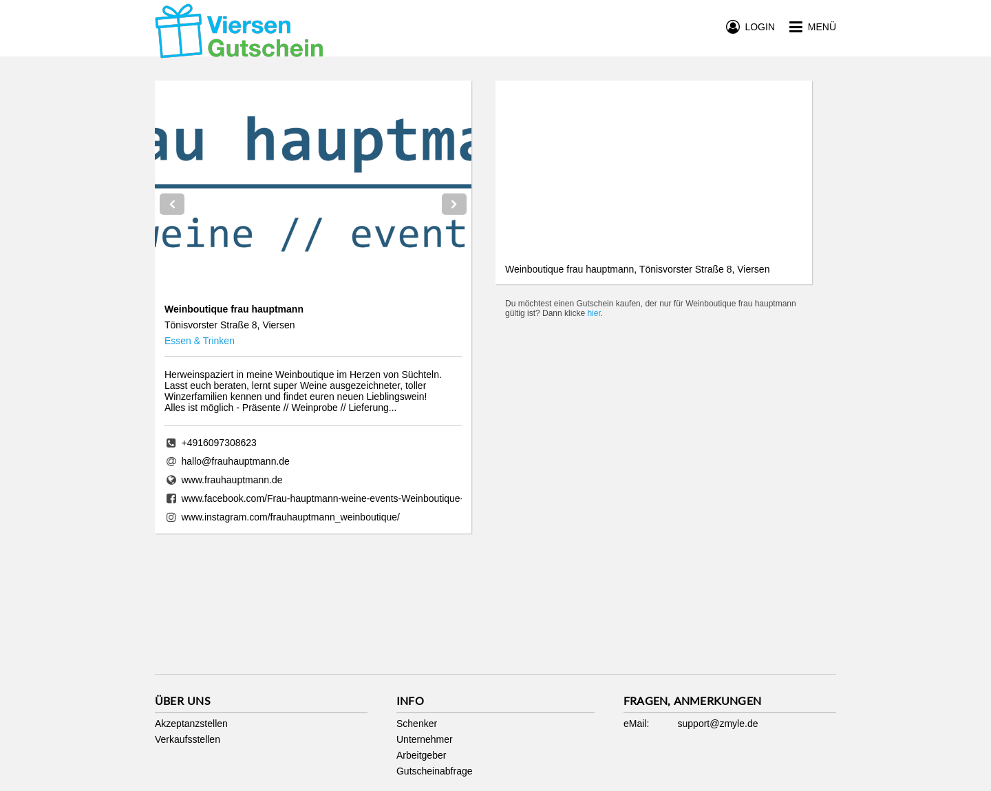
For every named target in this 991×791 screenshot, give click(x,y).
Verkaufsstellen (187, 739)
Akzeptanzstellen (191, 723)
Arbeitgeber (421, 755)
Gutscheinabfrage (434, 771)
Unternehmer (424, 739)
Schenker (416, 723)
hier (593, 313)
